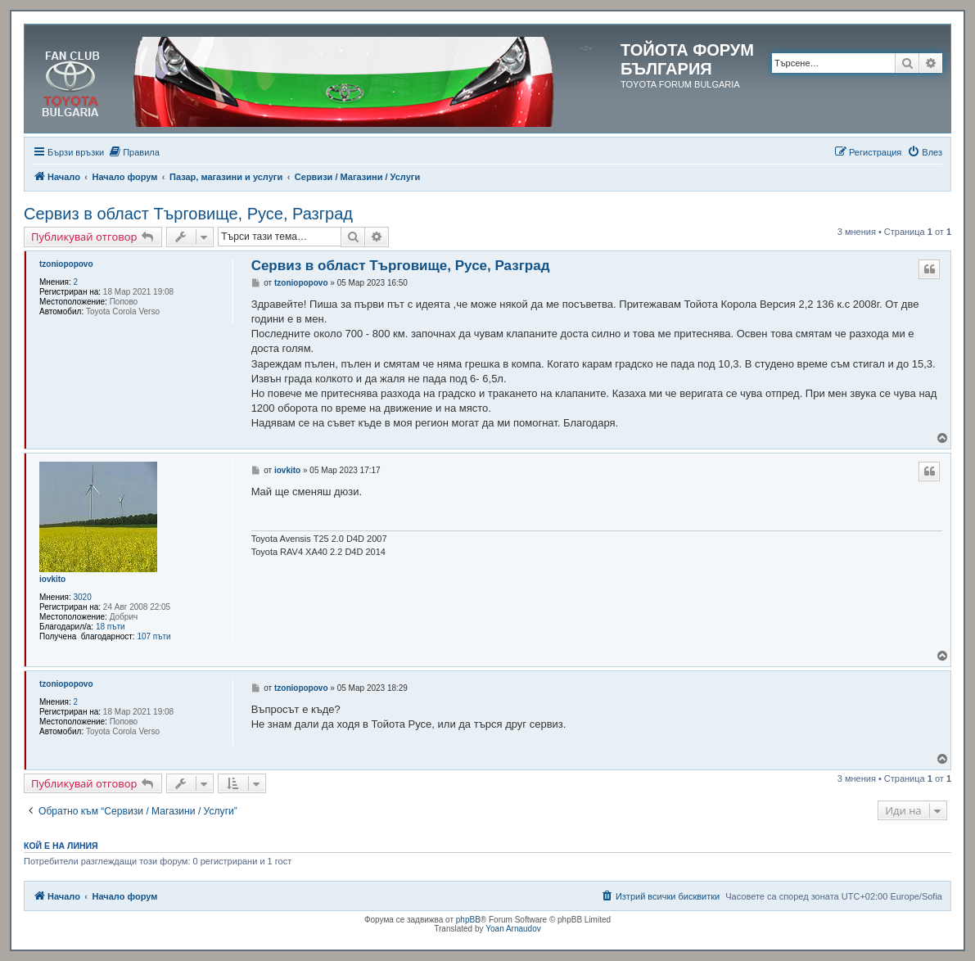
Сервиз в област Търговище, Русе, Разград (188, 214)
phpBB (468, 919)
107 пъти (153, 636)
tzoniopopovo (66, 263)
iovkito (52, 579)
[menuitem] (134, 152)
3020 (83, 597)
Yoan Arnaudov (512, 928)
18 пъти (110, 626)
